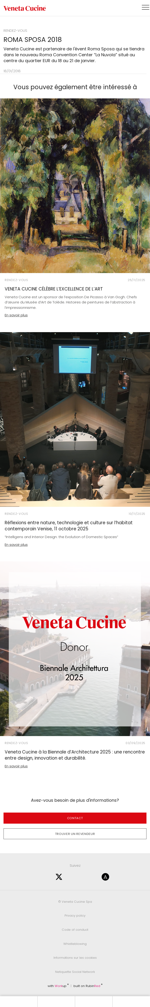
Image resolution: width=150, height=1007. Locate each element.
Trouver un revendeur (75, 834)
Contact (75, 818)
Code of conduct (75, 929)
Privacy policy (75, 915)
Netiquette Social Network (75, 972)
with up (58, 986)
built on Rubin (87, 986)
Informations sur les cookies (75, 957)
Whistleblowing (75, 944)
